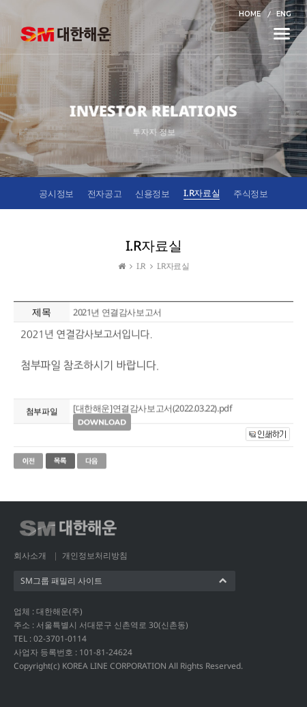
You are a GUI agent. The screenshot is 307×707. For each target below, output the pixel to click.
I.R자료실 (202, 193)
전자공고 (104, 193)
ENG (283, 14)
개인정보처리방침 (95, 555)
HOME (250, 14)
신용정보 (152, 193)
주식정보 (250, 193)
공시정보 (56, 193)
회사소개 (30, 555)
